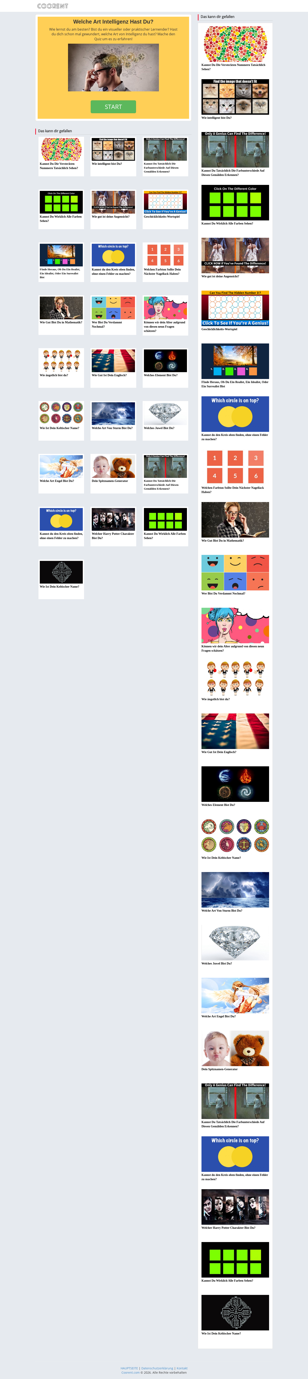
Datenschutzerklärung (157, 1368)
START (113, 107)
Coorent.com (130, 1372)
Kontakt (182, 1368)
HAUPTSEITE (129, 1368)
